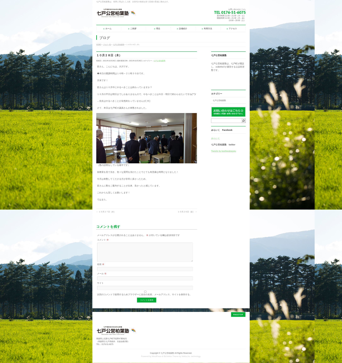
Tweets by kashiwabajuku (223, 151)
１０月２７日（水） (106, 212)
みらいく (215, 138)
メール (102, 277)
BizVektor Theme (171, 356)
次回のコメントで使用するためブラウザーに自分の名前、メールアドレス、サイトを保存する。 (144, 298)
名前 (100, 268)
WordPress (156, 356)
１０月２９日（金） (187, 212)
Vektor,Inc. (186, 356)
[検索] (243, 121)
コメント (103, 239)
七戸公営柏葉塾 (159, 61)
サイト (100, 286)
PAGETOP (238, 315)
